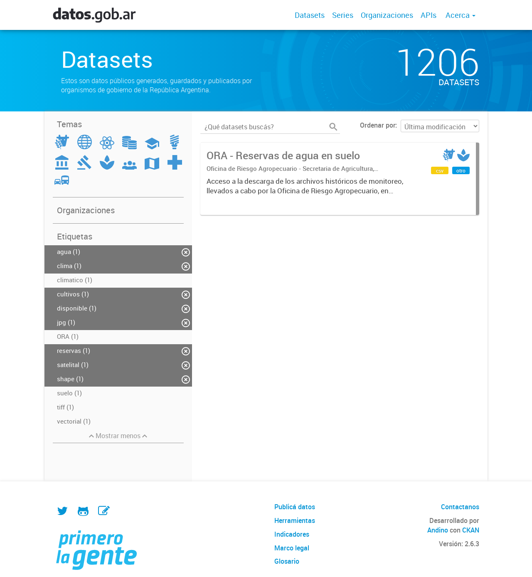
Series (342, 15)
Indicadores (291, 534)
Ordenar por (377, 125)
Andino (437, 530)
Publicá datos (294, 506)
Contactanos (460, 506)
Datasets (310, 15)
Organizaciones (387, 15)
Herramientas (294, 520)
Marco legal (291, 547)
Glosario (286, 561)
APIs (428, 15)
